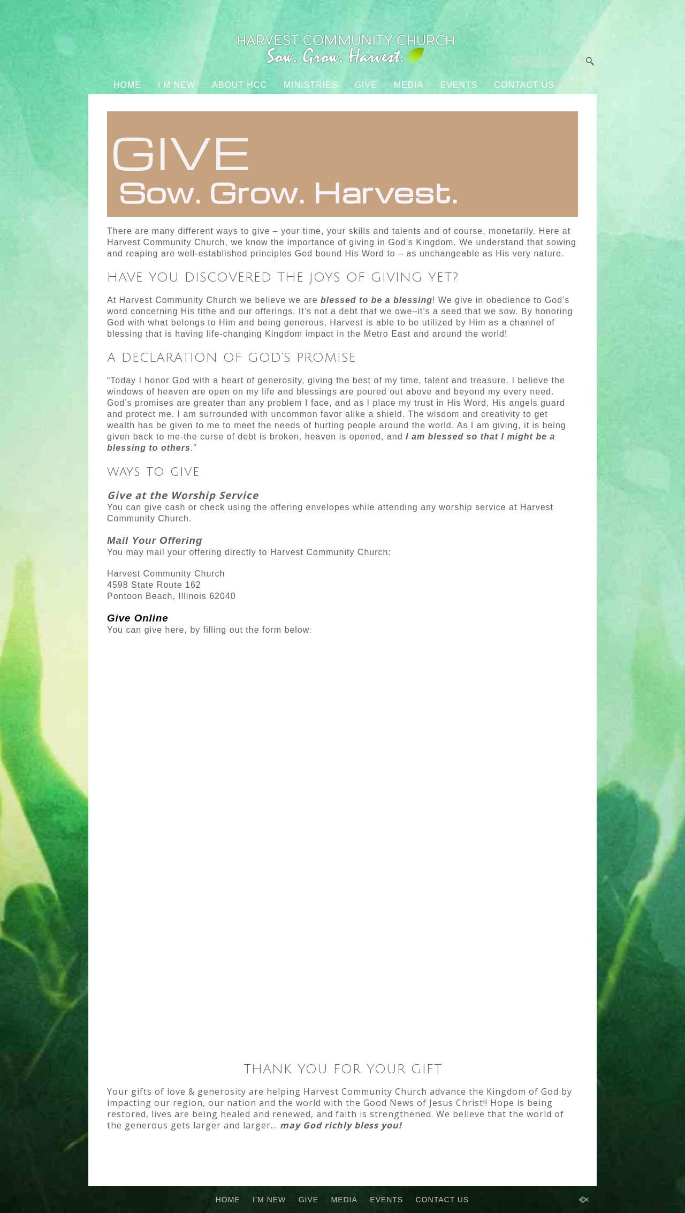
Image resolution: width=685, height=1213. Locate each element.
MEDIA (409, 84)
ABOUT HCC (239, 84)
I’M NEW (176, 84)
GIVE (366, 84)
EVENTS (458, 84)
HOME (127, 84)
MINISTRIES (311, 84)
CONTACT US (524, 84)
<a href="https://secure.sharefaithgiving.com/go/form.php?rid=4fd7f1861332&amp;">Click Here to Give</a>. (342, 850)
